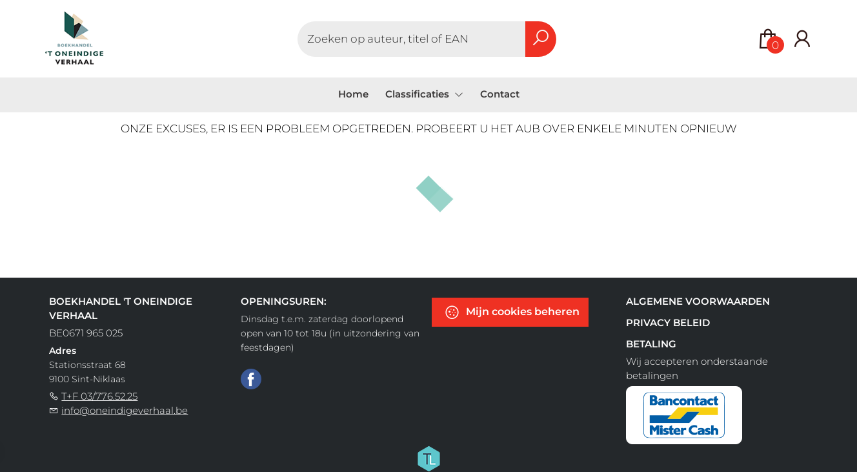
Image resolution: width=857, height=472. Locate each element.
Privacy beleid (668, 322)
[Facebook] (251, 378)
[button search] (540, 39)
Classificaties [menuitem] (418, 94)
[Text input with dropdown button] (412, 39)
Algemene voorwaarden (698, 301)
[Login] (802, 39)
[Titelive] (428, 458)
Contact (499, 94)
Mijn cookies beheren (512, 312)
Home (353, 94)
